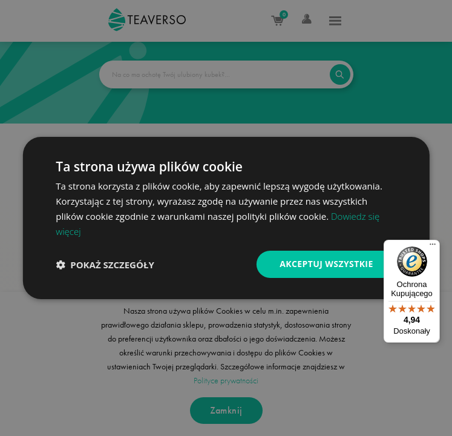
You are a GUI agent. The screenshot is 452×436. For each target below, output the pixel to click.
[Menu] (432, 247)
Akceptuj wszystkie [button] (326, 263)
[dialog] (225, 218)
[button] (105, 264)
